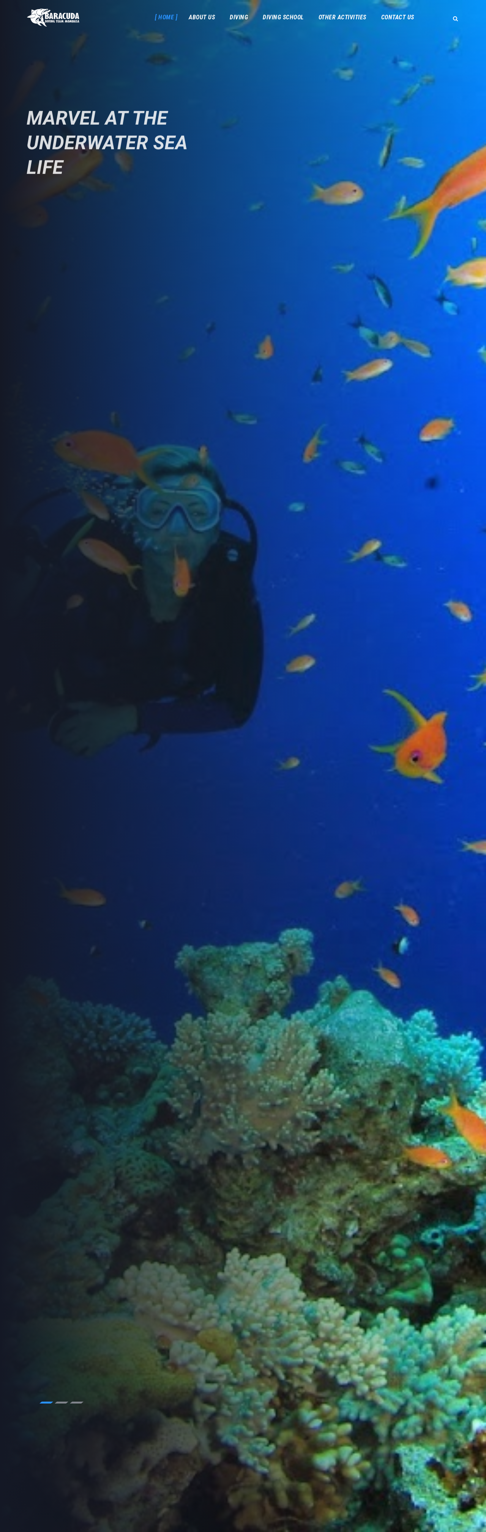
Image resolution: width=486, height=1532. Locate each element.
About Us (202, 17)
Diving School (283, 17)
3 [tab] (77, 1403)
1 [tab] (46, 1403)
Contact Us (397, 17)
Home (166, 17)
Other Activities (342, 17)
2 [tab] (61, 1403)
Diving (239, 17)
